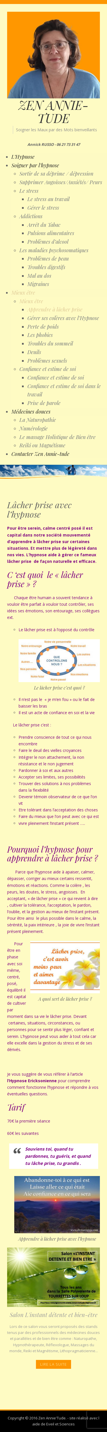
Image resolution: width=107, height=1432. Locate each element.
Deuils (34, 352)
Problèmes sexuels (47, 360)
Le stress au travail (48, 199)
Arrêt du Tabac (43, 224)
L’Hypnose (23, 156)
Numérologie (33, 428)
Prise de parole (43, 403)
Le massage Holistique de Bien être (57, 437)
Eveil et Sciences (60, 1424)
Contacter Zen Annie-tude (40, 453)
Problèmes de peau (48, 258)
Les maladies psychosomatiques (53, 250)
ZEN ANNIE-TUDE (53, 111)
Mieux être (23, 292)
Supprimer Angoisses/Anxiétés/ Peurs (60, 182)
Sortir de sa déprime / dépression (56, 173)
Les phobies (40, 334)
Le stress (29, 190)
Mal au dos (39, 275)
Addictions (31, 216)
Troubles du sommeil (50, 343)
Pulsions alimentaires (50, 233)
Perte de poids (43, 326)
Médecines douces (31, 411)
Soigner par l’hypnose (35, 165)
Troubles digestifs (46, 267)
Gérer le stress (43, 207)
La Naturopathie (37, 419)
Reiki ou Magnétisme (42, 445)
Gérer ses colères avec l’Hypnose (63, 318)
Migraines (38, 284)
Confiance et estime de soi (47, 369)
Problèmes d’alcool (47, 241)
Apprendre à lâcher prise (54, 309)
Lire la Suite (53, 1364)
